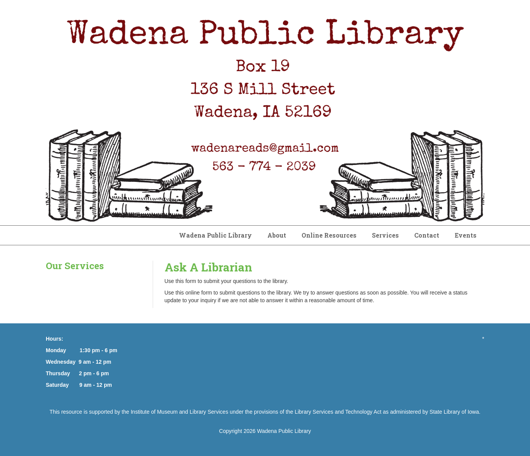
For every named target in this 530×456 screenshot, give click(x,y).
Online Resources (329, 235)
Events (466, 235)
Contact (426, 235)
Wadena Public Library (215, 235)
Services (385, 235)
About (276, 235)
